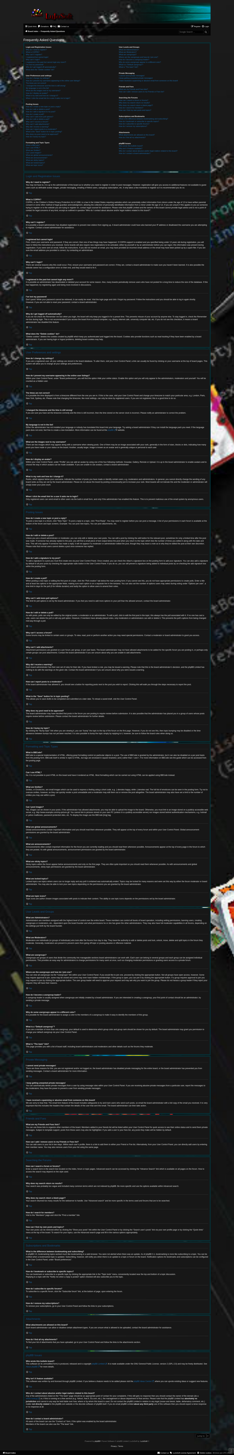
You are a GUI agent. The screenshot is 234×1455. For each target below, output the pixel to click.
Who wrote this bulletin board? (131, 146)
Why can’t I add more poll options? (39, 117)
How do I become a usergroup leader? (134, 60)
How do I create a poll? (35, 114)
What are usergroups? (127, 54)
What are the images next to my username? (43, 91)
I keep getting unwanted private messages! (136, 78)
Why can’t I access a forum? (37, 122)
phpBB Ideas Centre (142, 1381)
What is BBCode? (33, 145)
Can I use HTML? (33, 148)
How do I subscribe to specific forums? (134, 124)
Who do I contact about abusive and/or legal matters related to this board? (148, 151)
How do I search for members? (131, 108)
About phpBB (31, 1367)
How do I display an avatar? (37, 93)
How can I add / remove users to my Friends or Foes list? (141, 92)
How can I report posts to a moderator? (41, 129)
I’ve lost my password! (34, 65)
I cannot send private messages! (131, 76)
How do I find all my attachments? (132, 137)
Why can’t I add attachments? (37, 124)
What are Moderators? (127, 52)
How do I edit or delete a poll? (38, 119)
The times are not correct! (36, 83)
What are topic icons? (34, 165)
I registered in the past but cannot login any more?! (46, 62)
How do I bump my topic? (36, 137)
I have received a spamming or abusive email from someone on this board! (148, 81)
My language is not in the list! (37, 88)
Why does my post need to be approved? (42, 134)
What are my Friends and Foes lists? (133, 89)
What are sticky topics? (35, 160)
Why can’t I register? (34, 54)
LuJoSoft (143, 1441)
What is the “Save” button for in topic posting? (44, 132)
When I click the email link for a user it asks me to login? (48, 98)
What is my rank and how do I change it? (42, 96)
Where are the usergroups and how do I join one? (138, 57)
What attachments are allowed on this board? (137, 135)
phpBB (110, 430)
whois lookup (31, 1398)
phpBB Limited (98, 1364)
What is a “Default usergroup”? (131, 65)
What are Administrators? (129, 50)
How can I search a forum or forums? (133, 100)
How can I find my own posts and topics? (135, 110)
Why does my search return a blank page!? (136, 105)
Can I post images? (33, 153)
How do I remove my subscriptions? (133, 126)
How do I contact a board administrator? (134, 153)
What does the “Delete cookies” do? (40, 70)
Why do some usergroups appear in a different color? (140, 62)
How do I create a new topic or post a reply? (43, 107)
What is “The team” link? (128, 67)
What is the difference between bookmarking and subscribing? (143, 119)
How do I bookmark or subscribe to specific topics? (139, 121)
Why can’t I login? (33, 60)
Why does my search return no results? (134, 103)
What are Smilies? (33, 150)
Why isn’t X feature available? (130, 148)
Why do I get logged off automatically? (41, 67)
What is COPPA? (32, 52)
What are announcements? (36, 158)
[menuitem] (43, 26)
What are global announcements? (39, 155)
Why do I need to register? (36, 50)
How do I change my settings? (38, 78)
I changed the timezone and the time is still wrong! (45, 86)
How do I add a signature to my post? (40, 112)
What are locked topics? (35, 163)
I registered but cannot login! (37, 57)
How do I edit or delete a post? (38, 109)
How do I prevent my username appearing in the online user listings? (53, 81)
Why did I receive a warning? (37, 127)
